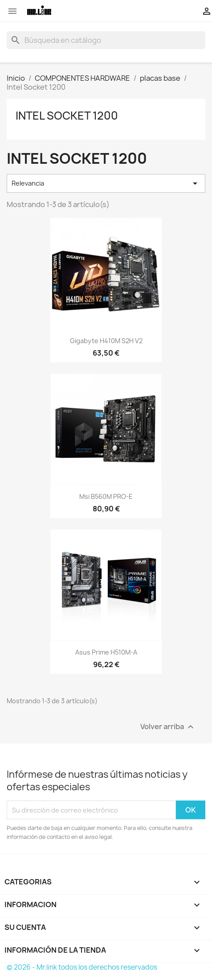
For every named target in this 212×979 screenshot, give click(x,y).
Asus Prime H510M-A (106, 652)
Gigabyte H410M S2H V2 (106, 340)
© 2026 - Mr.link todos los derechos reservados (82, 967)
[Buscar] (106, 40)
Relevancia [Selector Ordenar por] (106, 183)
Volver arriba (168, 727)
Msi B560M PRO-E (106, 496)
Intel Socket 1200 (67, 115)
